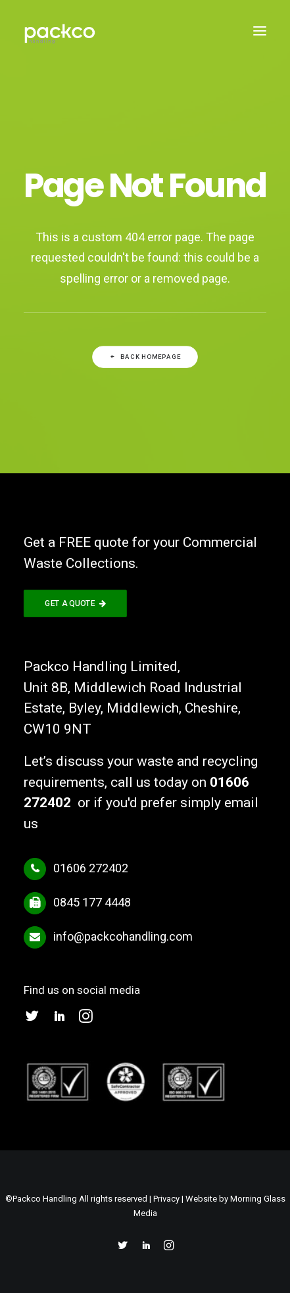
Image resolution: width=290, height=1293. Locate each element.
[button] (260, 31)
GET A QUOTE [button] (75, 603)
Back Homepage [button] (145, 357)
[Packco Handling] (60, 31)
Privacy (166, 1199)
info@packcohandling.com (123, 936)
